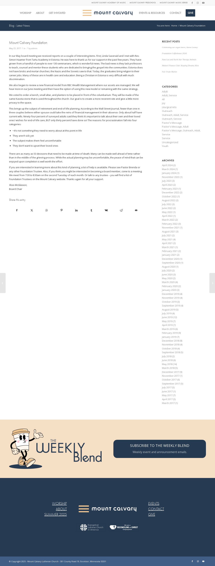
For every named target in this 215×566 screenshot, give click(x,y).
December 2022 (170, 192)
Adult (165, 91)
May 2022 (167, 212)
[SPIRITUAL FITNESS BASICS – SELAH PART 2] (212, 283)
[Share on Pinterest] (61, 210)
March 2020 (168, 282)
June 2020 (167, 274)
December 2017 (170, 372)
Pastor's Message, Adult (175, 126)
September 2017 (171, 383)
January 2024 (169, 173)
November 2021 (170, 227)
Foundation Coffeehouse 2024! (174, 53)
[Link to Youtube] (203, 2)
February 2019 (170, 332)
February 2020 (170, 286)
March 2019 (168, 329)
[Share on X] (31, 210)
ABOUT (61, 509)
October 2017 (169, 379)
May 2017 (167, 395)
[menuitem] (109, 3)
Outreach (167, 111)
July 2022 (166, 204)
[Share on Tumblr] (91, 210)
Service (166, 138)
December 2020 (170, 258)
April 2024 (167, 165)
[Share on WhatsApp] (46, 210)
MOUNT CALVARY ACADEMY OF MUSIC (108, 2)
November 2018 (170, 344)
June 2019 (167, 317)
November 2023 (170, 177)
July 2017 (166, 387)
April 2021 (167, 243)
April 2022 (167, 216)
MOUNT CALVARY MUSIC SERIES (174, 2)
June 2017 (167, 391)
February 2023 (170, 188)
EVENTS (153, 503)
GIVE (151, 514)
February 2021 (170, 251)
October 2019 (169, 301)
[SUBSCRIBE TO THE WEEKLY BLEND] (159, 449)
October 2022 (169, 196)
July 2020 (166, 270)
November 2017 (170, 375)
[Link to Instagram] (197, 2)
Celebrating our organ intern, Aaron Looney (180, 47)
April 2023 (167, 184)
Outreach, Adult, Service (175, 115)
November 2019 (170, 297)
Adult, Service (169, 95)
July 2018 (166, 356)
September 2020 (171, 262)
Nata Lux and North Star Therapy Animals (179, 59)
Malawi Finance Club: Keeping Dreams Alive (180, 65)
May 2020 (167, 278)
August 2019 (168, 309)
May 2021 (167, 239)
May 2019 (167, 321)
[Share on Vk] (106, 210)
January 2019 (169, 336)
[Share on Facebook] (16, 210)
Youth (165, 146)
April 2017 (167, 399)
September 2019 (171, 305)
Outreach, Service (172, 118)
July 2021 (166, 235)
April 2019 (167, 325)
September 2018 (171, 352)
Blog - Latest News (19, 25)
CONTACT (156, 509)
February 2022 (170, 223)
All (163, 99)
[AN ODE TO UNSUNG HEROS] (3, 283)
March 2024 (168, 169)
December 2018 (170, 340)
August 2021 (168, 231)
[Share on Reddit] (121, 210)
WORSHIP (59, 503)
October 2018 (169, 348)
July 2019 (166, 313)
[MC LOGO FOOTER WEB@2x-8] (107, 508)
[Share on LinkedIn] (76, 210)
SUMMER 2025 (55, 514)
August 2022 (168, 200)
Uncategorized (170, 142)
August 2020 (168, 266)
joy (163, 103)
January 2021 (169, 254)
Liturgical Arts (169, 107)
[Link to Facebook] (192, 2)
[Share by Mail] (136, 210)
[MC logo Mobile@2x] (107, 13)
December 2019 (170, 294)
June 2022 (167, 208)
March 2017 (168, 403)
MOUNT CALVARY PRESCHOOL (143, 2)
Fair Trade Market (169, 72)
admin (34, 48)
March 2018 (168, 368)
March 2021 (168, 247)
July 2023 (166, 180)
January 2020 (169, 290)
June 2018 (167, 360)
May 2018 (167, 364)
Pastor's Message (172, 122)
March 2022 (168, 219)
